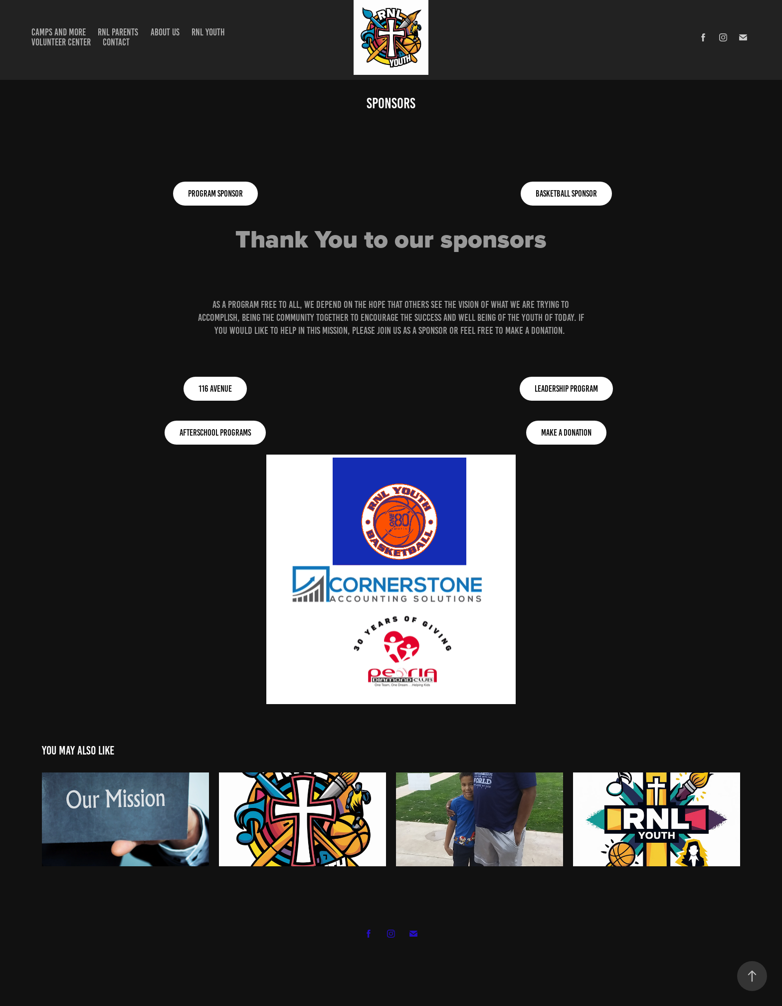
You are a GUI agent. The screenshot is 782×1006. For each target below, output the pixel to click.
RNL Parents (118, 32)
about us (165, 32)
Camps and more (58, 32)
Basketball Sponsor (566, 194)
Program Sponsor (215, 194)
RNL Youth (208, 32)
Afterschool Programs (215, 433)
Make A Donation (566, 433)
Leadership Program (566, 389)
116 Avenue (215, 389)
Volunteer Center (61, 42)
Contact (116, 42)
